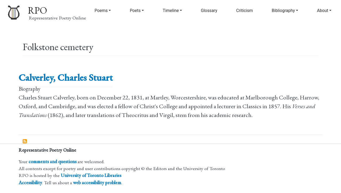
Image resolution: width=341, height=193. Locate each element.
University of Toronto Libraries (91, 175)
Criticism (244, 10)
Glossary (209, 10)
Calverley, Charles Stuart (66, 77)
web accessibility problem (97, 182)
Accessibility (30, 182)
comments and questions (52, 161)
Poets (135, 10)
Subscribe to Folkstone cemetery (25, 141)
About (322, 10)
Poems (101, 10)
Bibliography (283, 10)
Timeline (171, 10)
